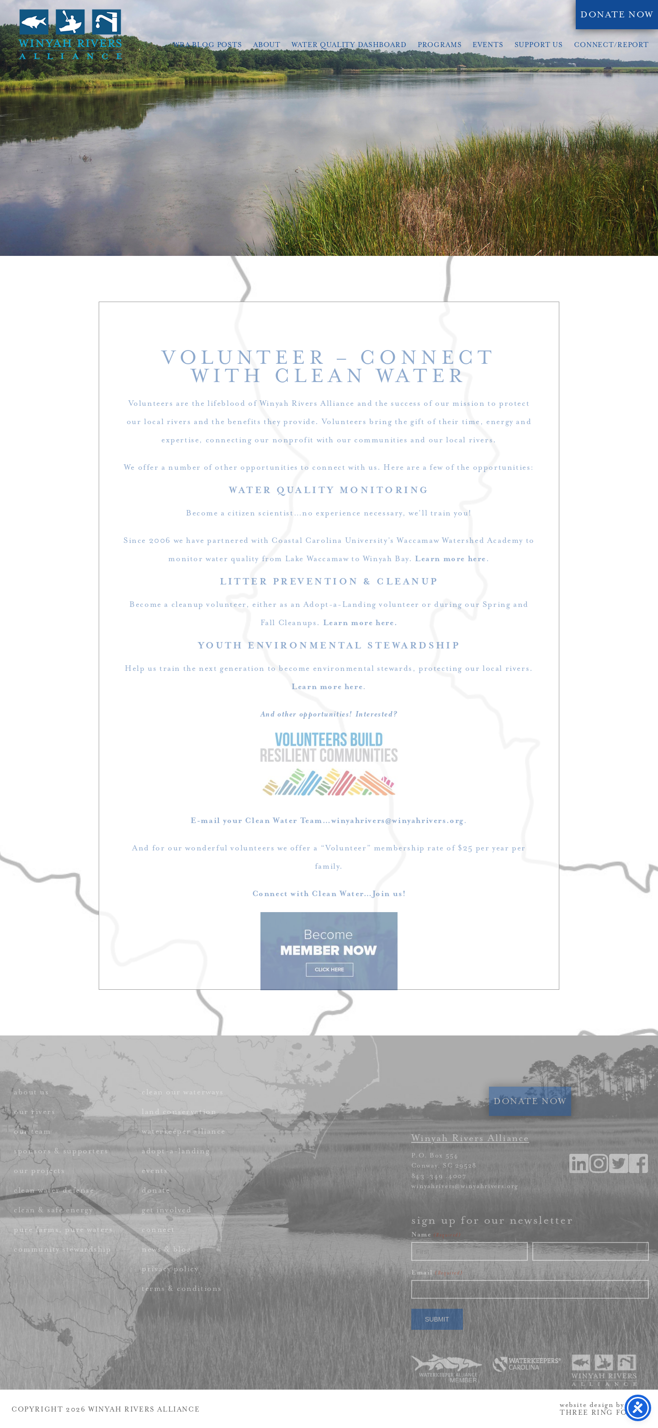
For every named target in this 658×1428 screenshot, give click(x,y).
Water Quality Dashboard (349, 45)
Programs (440, 45)
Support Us (539, 45)
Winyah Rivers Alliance (70, 34)
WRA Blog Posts (207, 45)
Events (487, 45)
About (267, 45)
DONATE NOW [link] (616, 14)
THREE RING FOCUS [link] (602, 1412)
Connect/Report (611, 45)
